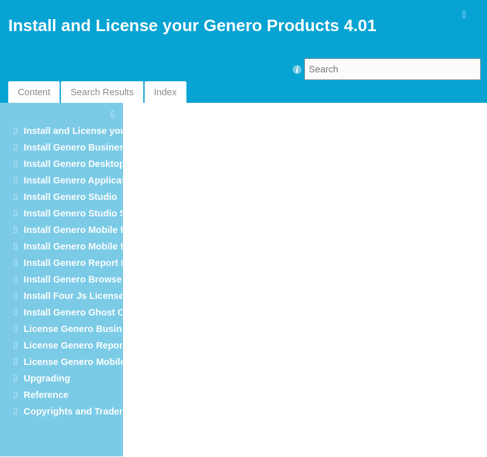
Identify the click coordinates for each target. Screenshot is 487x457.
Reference (45, 395)
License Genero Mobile (74, 362)
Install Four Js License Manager (93, 296)
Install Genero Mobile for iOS (87, 246)
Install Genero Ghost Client (83, 312)
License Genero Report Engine (91, 345)
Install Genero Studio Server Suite (98, 213)
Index (165, 92)
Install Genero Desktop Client (88, 164)
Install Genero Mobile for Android (97, 230)
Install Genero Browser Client (88, 279)
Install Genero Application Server (96, 180)
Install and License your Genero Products (115, 131)
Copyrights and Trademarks (84, 411)
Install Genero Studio (70, 197)
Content (34, 92)
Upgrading (46, 378)
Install (87, 263)
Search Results (101, 92)
